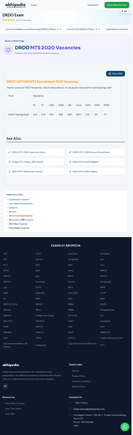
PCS (5, 264)
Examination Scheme (17, 199)
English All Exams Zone (111, 338)
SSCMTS (40, 321)
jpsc (38, 276)
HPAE (38, 338)
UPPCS (103, 276)
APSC (6, 270)
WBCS (103, 270)
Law (102, 259)
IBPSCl (39, 304)
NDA (38, 298)
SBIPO (103, 304)
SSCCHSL (73, 315)
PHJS (6, 326)
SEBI (5, 293)
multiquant (41, 345)
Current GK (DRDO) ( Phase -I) (83, 29)
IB (4, 298)
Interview (73, 253)
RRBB (71, 309)
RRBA (71, 304)
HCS (38, 264)
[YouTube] (5, 386)
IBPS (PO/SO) (10, 304)
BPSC (71, 276)
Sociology (105, 253)
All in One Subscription (19, 215)
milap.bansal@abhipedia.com (89, 408)
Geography (73, 259)
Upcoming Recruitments (19, 203)
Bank (102, 298)
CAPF (103, 293)
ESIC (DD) (73, 293)
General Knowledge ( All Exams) (15, 345)
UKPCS (7, 276)
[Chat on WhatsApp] (124, 427)
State (70, 270)
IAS (5, 253)
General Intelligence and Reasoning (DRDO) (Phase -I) (34, 29)
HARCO (40, 332)
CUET (71, 321)
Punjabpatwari (107, 309)
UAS (70, 326)
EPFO (38, 287)
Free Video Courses (17, 227)
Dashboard (93, 5)
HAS (70, 264)
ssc (101, 315)
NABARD (40, 293)
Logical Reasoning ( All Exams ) (82, 345)
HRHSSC (7, 332)
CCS (102, 345)
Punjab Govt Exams (45, 315)
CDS (70, 298)
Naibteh (7, 315)
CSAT (38, 253)
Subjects (12, 207)
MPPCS (7, 281)
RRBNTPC (105, 332)
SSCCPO (7, 321)
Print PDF (116, 73)
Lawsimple (105, 321)
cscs (102, 264)
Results (11, 211)
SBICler (7, 309)
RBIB (102, 287)
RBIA (70, 287)
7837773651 (81, 403)
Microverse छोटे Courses (19, 219)
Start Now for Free (117, 5)
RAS (38, 270)
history (39, 259)
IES (5, 259)
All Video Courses (17, 223)
